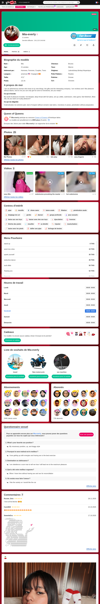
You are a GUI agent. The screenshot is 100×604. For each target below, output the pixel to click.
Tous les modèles (8, 7)
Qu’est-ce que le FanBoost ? (86, 40)
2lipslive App (70, 7)
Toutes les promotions (46, 7)
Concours (60, 7)
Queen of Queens (41, 117)
